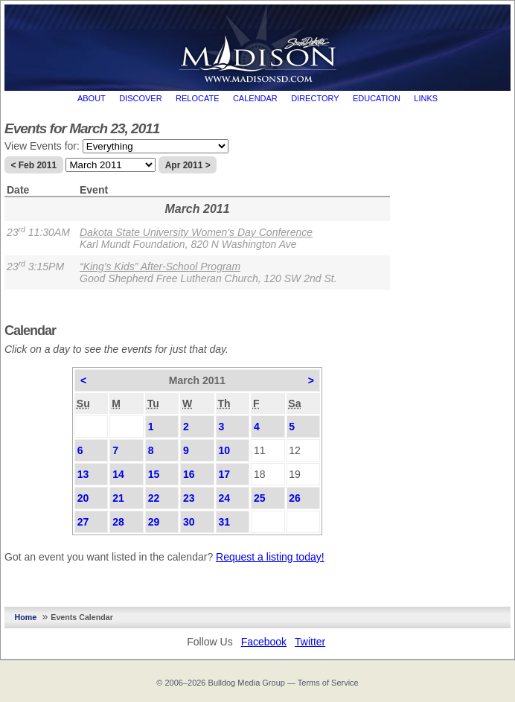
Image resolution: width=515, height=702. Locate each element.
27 (83, 522)
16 (189, 474)
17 (224, 474)
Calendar (255, 98)
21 (118, 498)
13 (83, 474)
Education (376, 98)
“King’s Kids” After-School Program (160, 266)
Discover (140, 98)
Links (426, 98)
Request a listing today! (270, 557)
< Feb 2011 (33, 165)
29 (154, 522)
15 (154, 474)
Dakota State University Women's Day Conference (196, 232)
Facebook (264, 642)
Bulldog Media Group (246, 682)
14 (118, 474)
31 (224, 522)
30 (189, 522)
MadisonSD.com (258, 43)
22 (154, 498)
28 (118, 522)
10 (224, 450)
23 (189, 498)
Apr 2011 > (188, 165)
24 (224, 498)
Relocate (197, 98)
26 (295, 498)
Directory (315, 98)
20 (83, 498)
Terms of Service (328, 682)
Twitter (310, 642)
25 (260, 498)
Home (26, 617)
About (91, 98)
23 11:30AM (38, 232)
